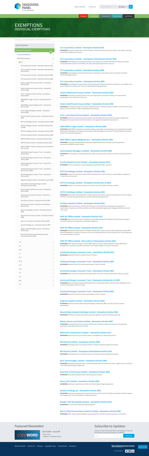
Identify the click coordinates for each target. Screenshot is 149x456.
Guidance (83, 16)
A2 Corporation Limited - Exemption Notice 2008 (37, 75)
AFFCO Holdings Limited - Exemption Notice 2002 (37, 131)
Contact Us (92, 7)
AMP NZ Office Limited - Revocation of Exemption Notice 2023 (37, 147)
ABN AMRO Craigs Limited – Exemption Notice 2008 (36, 100)
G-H (37, 249)
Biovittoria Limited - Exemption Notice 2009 (35, 200)
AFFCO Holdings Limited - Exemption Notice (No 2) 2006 (37, 126)
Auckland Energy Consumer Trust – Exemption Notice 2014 (36, 153)
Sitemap (40, 446)
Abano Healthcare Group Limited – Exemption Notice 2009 (36, 83)
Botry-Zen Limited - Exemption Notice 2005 (35, 221)
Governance (117, 16)
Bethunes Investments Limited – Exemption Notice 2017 (35, 196)
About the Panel (80, 7)
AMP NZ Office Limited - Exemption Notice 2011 (36, 139)
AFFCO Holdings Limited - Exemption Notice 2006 (37, 122)
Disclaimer (72, 446)
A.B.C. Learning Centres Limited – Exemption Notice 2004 (35, 95)
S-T (37, 272)
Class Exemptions (22, 45)
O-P (37, 265)
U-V (37, 276)
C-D (37, 242)
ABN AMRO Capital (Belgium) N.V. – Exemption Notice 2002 (36, 106)
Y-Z (37, 284)
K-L (37, 257)
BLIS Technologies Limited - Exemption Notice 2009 (36, 211)
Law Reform (129, 16)
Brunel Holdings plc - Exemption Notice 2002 (35, 225)
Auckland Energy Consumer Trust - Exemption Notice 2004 (36, 175)
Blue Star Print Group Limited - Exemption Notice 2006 (37, 216)
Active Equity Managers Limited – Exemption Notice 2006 (35, 111)
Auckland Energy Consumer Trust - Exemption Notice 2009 (36, 158)
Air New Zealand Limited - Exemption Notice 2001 (37, 135)
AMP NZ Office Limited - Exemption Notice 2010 (36, 143)
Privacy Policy (62, 446)
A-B (37, 62)
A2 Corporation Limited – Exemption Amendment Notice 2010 (37, 70)
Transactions (105, 16)
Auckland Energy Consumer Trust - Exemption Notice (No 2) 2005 (36, 169)
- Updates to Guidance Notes (51, 436)
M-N (37, 261)
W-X (37, 280)
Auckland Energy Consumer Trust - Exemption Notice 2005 (36, 164)
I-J (37, 253)
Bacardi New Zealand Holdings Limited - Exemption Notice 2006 (34, 184)
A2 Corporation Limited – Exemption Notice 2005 (37, 79)
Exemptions (94, 16)
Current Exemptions (36, 54)
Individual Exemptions (29, 39)
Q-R (37, 269)
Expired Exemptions (41, 39)
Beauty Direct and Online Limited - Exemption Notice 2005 (36, 190)
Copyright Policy (50, 446)
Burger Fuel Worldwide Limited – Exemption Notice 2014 (35, 229)
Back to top (143, 447)
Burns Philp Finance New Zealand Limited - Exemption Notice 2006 (35, 235)
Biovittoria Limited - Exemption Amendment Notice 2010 (35, 205)
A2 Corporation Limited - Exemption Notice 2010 (37, 66)
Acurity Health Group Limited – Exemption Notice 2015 (37, 117)
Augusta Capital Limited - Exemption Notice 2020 (37, 180)
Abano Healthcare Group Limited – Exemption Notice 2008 (36, 89)
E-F (37, 245)
